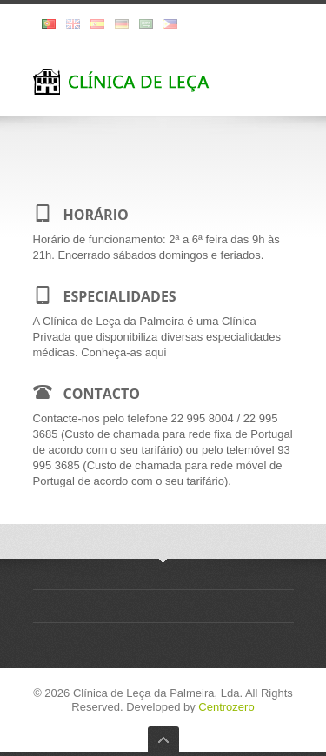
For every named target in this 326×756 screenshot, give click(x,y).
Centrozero (226, 706)
